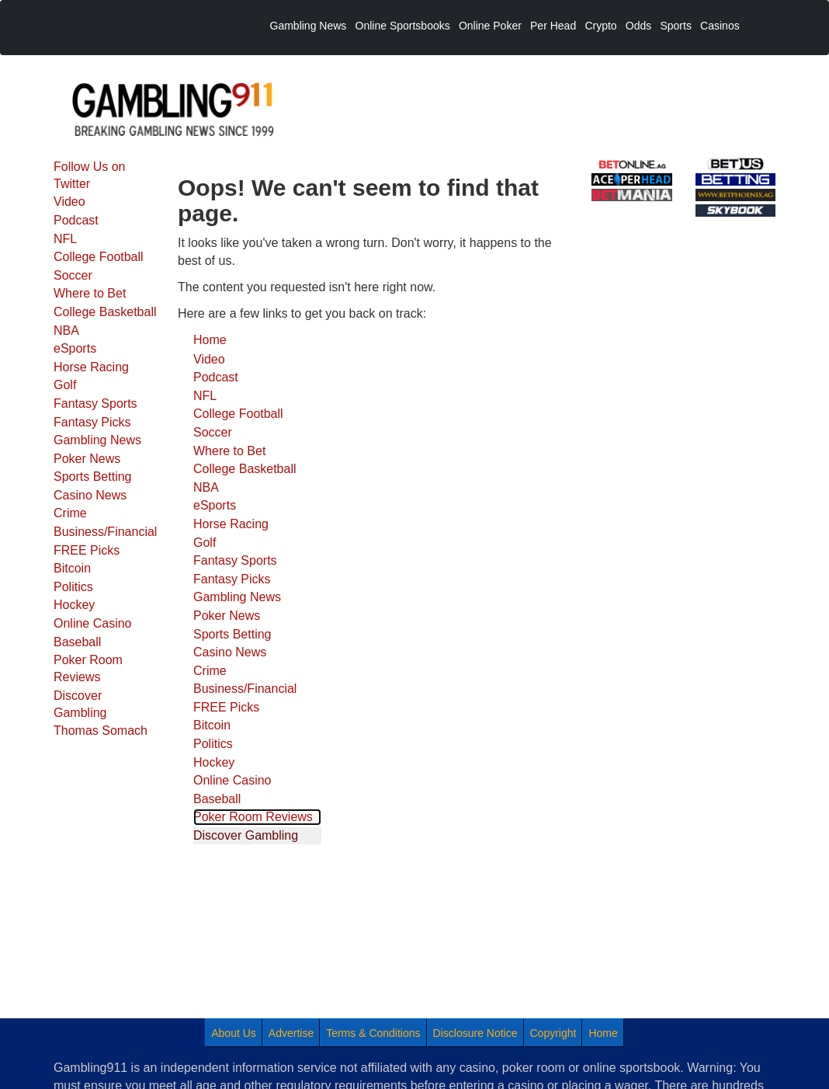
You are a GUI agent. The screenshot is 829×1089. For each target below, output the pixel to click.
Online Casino (93, 623)
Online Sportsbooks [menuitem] (403, 25)
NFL (65, 238)
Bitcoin (72, 568)
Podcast (76, 220)
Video (69, 201)
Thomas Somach (100, 730)
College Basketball (105, 311)
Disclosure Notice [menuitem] (475, 1033)
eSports (75, 348)
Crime (70, 513)
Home (210, 339)
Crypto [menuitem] (600, 25)
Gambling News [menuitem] (308, 25)
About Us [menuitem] (233, 1033)
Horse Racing (91, 367)
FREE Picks (87, 550)
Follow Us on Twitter (89, 175)
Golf (65, 384)
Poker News (87, 458)
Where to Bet (90, 293)
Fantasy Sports (95, 403)
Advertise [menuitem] (291, 1033)
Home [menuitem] (602, 1033)
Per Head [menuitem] (553, 25)
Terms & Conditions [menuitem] (373, 1033)
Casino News (90, 495)
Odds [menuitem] (638, 25)
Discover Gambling (80, 704)
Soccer (73, 275)
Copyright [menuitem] (553, 1033)
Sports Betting (93, 476)
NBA (66, 330)
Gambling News (97, 440)
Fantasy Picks (92, 422)
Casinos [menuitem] (720, 25)
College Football (99, 256)
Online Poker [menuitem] (490, 25)
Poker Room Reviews (88, 668)
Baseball (77, 642)
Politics (73, 586)
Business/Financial (105, 531)
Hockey (74, 604)
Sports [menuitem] (675, 25)
